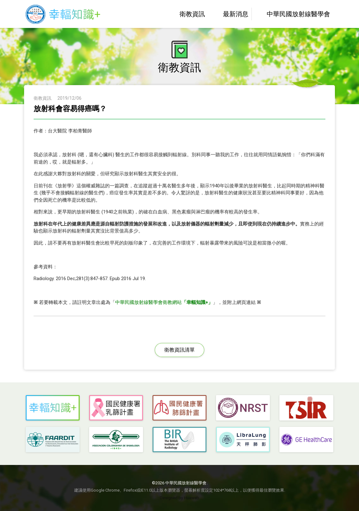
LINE (201, 324)
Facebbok (158, 324)
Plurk (187, 324)
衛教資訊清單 (179, 350)
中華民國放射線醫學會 (292, 14)
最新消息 (229, 14)
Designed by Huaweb (179, 497)
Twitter (172, 324)
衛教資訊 (186, 14)
